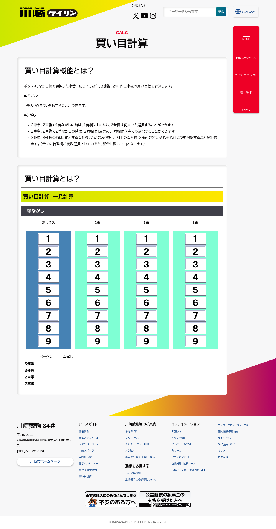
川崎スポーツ (86, 450)
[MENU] (246, 35)
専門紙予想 (85, 457)
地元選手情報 (133, 473)
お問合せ (223, 457)
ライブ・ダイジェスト (90, 444)
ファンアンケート (181, 457)
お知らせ (177, 431)
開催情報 (84, 431)
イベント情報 (179, 437)
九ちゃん (176, 450)
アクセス (129, 450)
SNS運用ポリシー (228, 444)
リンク (221, 451)
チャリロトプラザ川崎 (137, 444)
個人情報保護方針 (228, 431)
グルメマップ (132, 437)
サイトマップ (225, 437)
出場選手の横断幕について (140, 479)
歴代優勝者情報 (88, 470)
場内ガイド (131, 431)
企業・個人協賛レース (184, 463)
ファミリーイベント (182, 444)
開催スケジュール (89, 437)
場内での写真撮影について (140, 457)
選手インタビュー (88, 463)
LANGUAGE (248, 11)
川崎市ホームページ (45, 461)
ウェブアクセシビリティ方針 (233, 425)
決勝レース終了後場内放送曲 (188, 470)
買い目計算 (85, 476)
